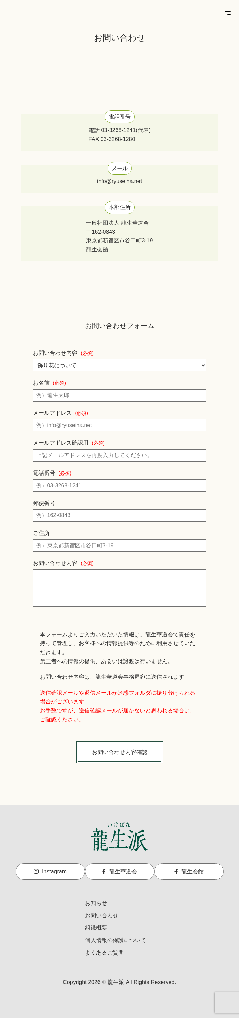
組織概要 (96, 928)
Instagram (50, 871)
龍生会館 (189, 871)
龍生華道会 (119, 871)
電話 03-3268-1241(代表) (119, 130)
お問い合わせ (101, 915)
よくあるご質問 (104, 953)
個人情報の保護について (115, 940)
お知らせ (96, 903)
